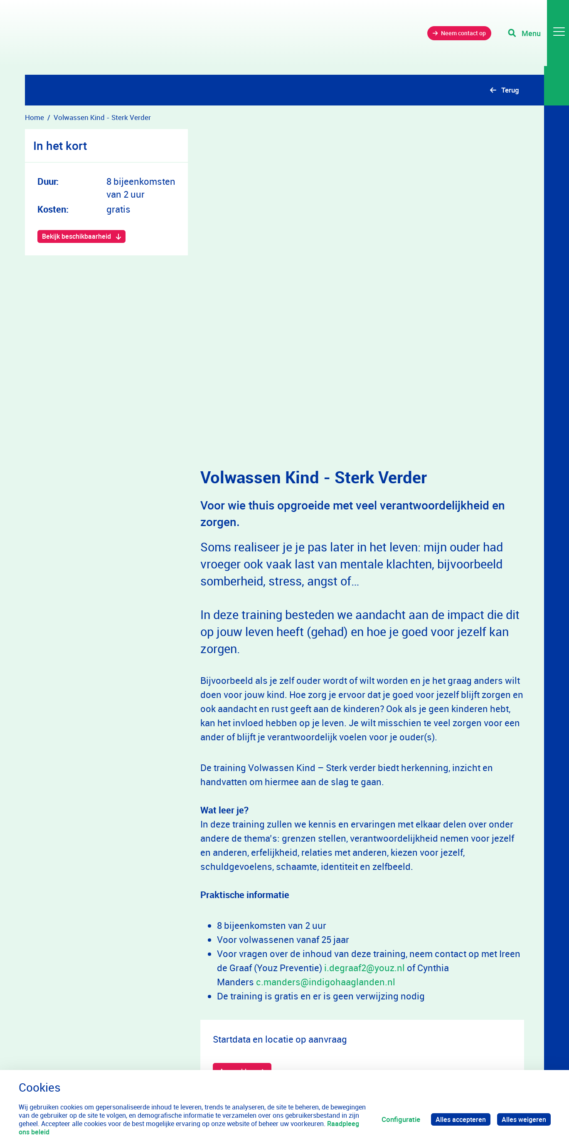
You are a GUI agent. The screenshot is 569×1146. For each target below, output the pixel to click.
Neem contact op (452, 37)
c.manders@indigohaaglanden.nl (325, 841)
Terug (510, 90)
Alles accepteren (458, 1119)
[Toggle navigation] (537, 37)
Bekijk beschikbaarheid (78, 236)
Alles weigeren (523, 1119)
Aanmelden (237, 930)
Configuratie (397, 1119)
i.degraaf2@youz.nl (364, 826)
